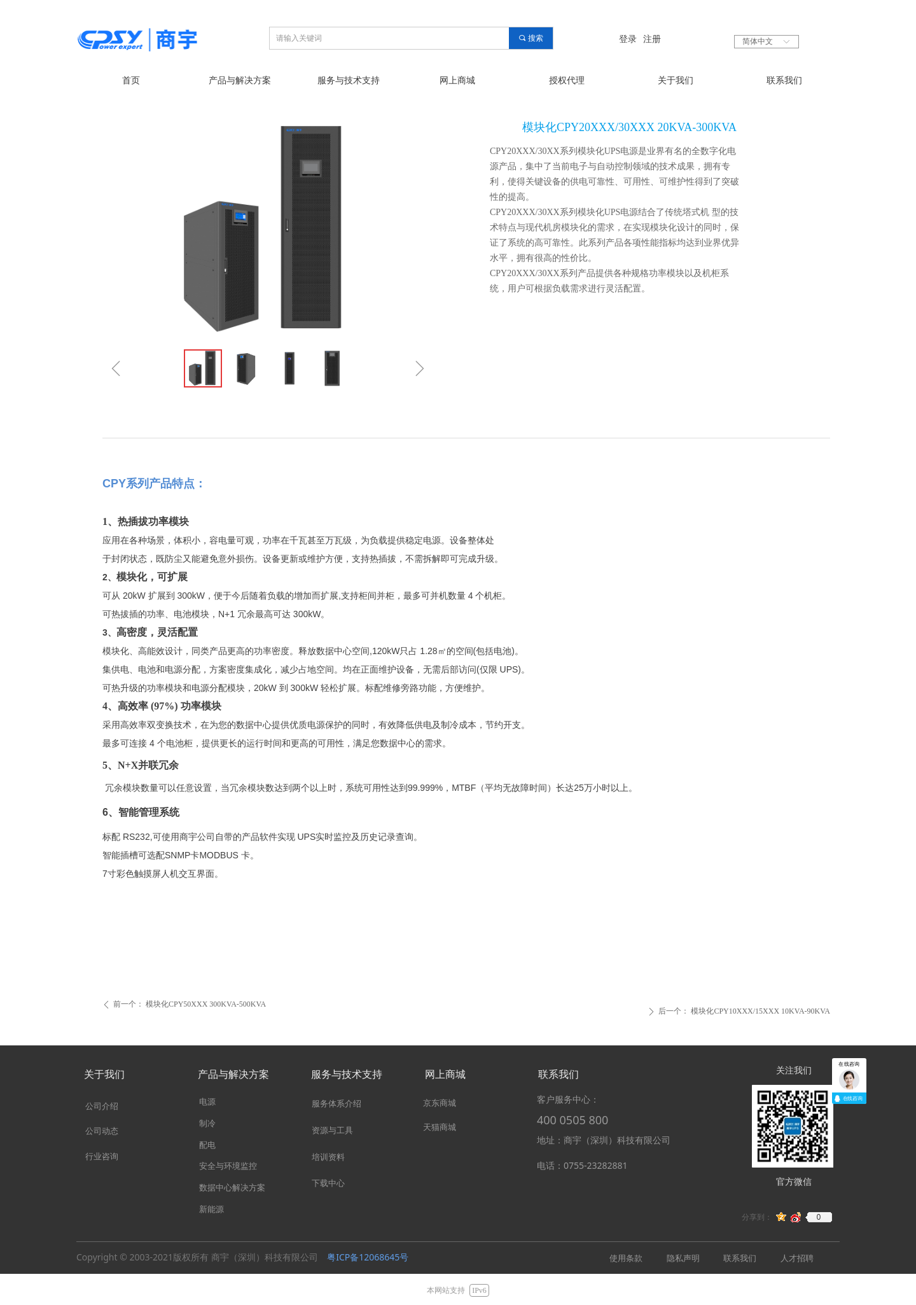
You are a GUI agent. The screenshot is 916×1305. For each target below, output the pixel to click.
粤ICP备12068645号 (367, 1257)
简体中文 (757, 41)
